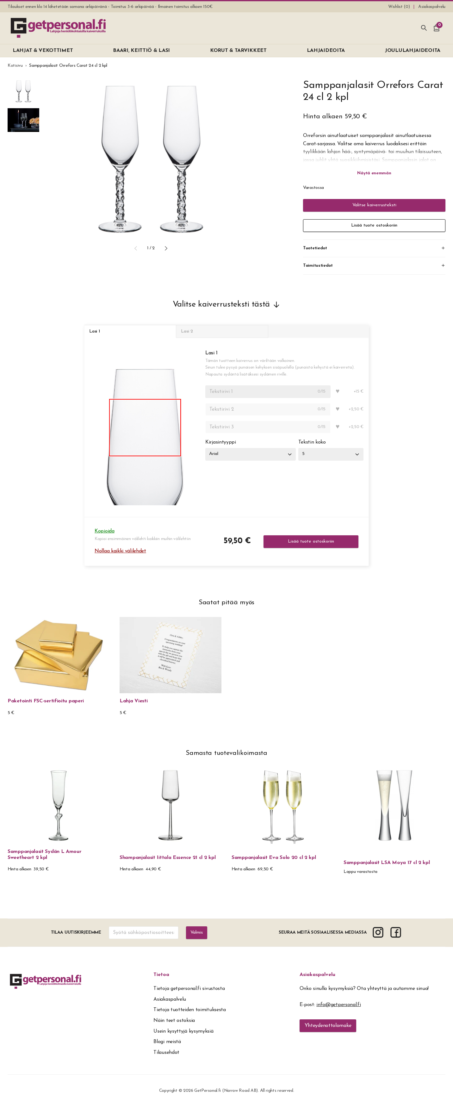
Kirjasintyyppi (220, 448)
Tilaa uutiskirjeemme (75, 938)
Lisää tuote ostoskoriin (374, 225)
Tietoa (161, 980)
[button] (135, 248)
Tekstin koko (315, 448)
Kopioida (105, 537)
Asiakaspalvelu (317, 980)
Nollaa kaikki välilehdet (120, 557)
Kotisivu (15, 66)
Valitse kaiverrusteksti (374, 205)
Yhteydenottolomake (328, 1031)
